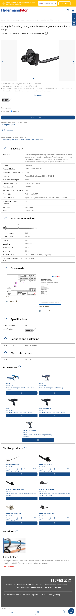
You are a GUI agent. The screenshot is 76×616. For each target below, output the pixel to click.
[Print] (74, 19)
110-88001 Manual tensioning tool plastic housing (54, 381)
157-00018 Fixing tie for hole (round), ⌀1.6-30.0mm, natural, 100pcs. (21, 487)
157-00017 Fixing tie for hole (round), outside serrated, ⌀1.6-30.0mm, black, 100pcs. (54, 463)
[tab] (38, 148)
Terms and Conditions (25, 585)
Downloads (7, 130)
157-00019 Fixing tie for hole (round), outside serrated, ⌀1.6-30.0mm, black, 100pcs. (54, 487)
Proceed (65, 3)
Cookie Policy (36, 587)
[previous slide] (2, 62)
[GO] (68, 10)
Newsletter (48, 587)
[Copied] (46, 33)
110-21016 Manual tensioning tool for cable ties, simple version (21, 382)
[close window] (73, 3)
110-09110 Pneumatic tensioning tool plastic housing (54, 405)
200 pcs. (6, 111)
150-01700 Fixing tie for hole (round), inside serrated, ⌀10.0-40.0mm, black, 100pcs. (21, 463)
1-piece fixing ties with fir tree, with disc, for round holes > (23, 139)
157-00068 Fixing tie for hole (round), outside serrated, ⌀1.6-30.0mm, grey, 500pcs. (21, 512)
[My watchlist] (74, 23)
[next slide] (73, 62)
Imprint (39, 585)
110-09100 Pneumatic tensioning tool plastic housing (21, 405)
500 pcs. (16, 111)
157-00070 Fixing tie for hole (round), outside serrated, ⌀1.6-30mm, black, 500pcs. (54, 512)
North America (48, 3)
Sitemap (58, 587)
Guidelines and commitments (56, 585)
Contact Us (10, 585)
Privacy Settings (55, 595)
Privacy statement (22, 587)
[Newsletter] (74, 15)
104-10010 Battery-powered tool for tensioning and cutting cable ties (38, 429)
